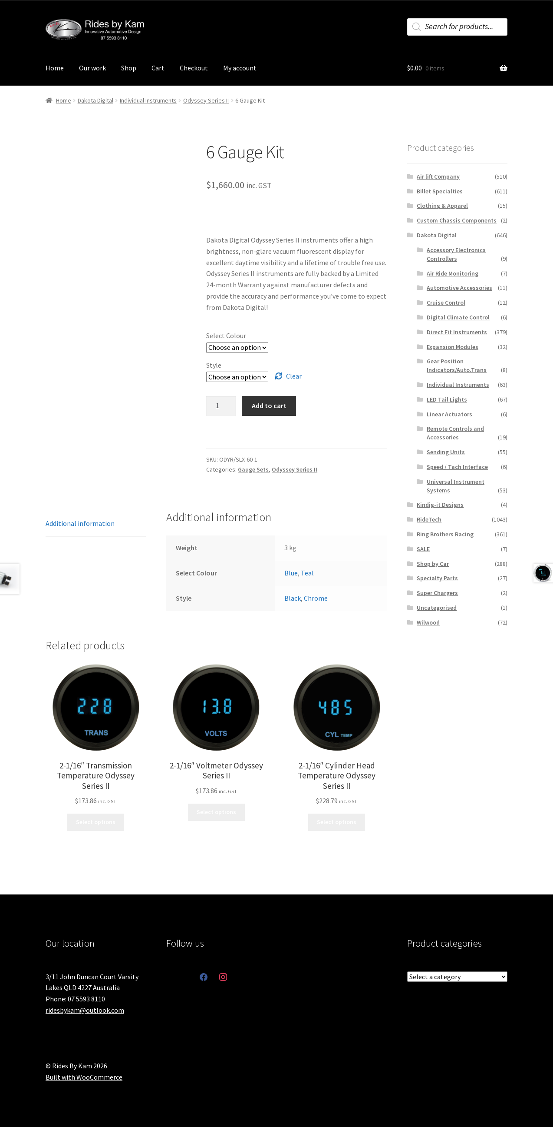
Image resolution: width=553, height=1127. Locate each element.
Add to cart (269, 405)
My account (240, 67)
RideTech (429, 519)
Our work (92, 67)
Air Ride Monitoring (452, 273)
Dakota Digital (95, 100)
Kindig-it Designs (440, 505)
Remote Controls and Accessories (455, 433)
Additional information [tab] (80, 523)
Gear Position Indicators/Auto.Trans (457, 365)
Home (55, 67)
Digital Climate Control (458, 317)
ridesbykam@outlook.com (85, 1010)
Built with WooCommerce (84, 1077)
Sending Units (446, 452)
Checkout (194, 67)
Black (292, 598)
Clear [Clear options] (294, 376)
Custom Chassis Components (457, 220)
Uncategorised (437, 608)
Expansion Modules (452, 347)
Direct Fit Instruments (457, 332)
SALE (423, 549)
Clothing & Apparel (442, 205)
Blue (291, 572)
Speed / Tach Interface (457, 467)
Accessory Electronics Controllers (456, 254)
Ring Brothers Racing (445, 534)
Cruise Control (446, 302)
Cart (158, 67)
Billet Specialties (440, 191)
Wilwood (428, 622)
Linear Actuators (449, 414)
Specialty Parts (437, 578)
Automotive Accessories (459, 288)
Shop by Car (433, 564)
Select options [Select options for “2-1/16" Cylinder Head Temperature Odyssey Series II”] (336, 822)
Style (213, 365)
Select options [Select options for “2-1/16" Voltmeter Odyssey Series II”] (216, 812)
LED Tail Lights (447, 399)
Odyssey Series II (206, 100)
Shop (128, 67)
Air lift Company (438, 176)
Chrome (316, 598)
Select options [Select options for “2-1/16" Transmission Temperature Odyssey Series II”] (95, 822)
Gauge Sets (253, 469)
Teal (307, 572)
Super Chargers (437, 593)
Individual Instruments (148, 100)
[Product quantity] (221, 406)
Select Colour (226, 335)
